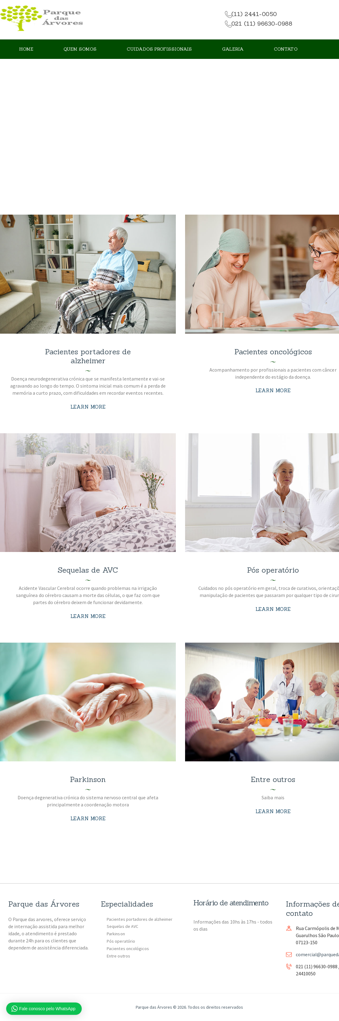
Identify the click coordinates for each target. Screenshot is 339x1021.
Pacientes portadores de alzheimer (88, 356)
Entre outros (273, 779)
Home (137, 130)
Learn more (88, 407)
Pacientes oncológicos (273, 351)
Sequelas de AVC (88, 570)
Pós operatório (273, 570)
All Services (167, 130)
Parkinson (88, 779)
